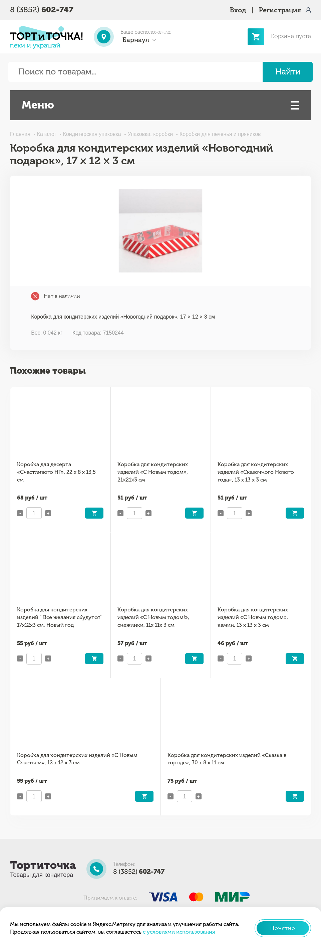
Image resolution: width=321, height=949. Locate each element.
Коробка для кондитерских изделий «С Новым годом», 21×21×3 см (152, 472)
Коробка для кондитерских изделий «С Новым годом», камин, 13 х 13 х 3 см (253, 617)
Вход (238, 10)
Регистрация (280, 10)
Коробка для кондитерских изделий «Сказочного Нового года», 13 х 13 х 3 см (256, 472)
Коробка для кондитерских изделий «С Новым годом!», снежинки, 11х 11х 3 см (153, 617)
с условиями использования (179, 932)
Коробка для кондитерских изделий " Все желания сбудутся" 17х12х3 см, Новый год (59, 617)
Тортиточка (43, 865)
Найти (287, 71)
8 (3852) (41, 9)
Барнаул (135, 39)
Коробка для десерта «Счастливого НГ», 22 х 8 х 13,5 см (56, 472)
